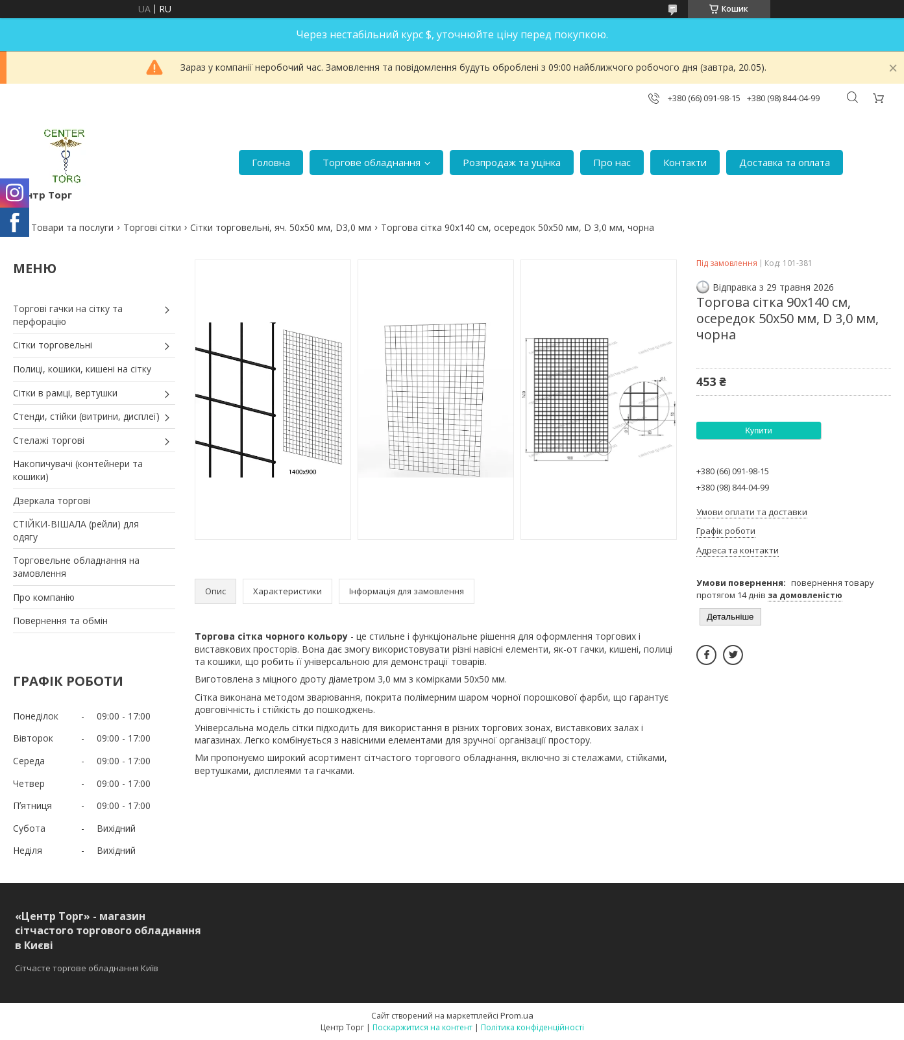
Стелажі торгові (48, 440)
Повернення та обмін (60, 620)
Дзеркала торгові (51, 500)
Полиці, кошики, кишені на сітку (82, 369)
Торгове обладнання (372, 162)
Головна (271, 162)
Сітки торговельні (52, 345)
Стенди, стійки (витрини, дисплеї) (86, 416)
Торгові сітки (152, 227)
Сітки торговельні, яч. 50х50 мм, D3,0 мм (280, 227)
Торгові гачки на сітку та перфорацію (68, 315)
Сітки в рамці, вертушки (65, 393)
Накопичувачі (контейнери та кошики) (78, 470)
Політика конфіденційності (532, 1027)
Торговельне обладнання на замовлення (76, 566)
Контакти (685, 162)
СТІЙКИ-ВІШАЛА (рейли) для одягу (76, 530)
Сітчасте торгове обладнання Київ (86, 968)
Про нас (612, 162)
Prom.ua (516, 1015)
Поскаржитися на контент (422, 1027)
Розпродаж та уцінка (512, 162)
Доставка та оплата (784, 162)
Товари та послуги (72, 227)
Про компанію (44, 597)
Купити (758, 430)
